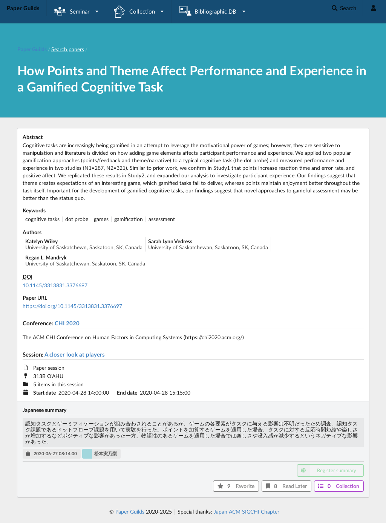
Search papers (67, 49)
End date (127, 393)
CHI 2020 (67, 323)
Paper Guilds (129, 511)
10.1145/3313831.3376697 (55, 285)
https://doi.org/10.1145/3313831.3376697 (72, 306)
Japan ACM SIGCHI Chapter (246, 511)
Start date (44, 393)
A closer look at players (74, 354)
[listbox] (76, 11)
